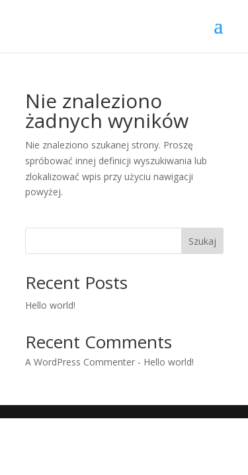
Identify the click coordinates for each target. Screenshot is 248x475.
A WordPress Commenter (80, 362)
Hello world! (50, 305)
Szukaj (202, 241)
